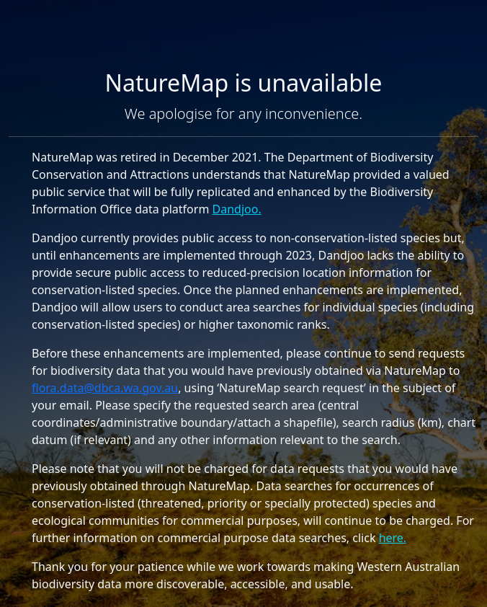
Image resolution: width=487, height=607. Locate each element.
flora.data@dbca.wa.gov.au (105, 388)
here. (393, 538)
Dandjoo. (237, 209)
